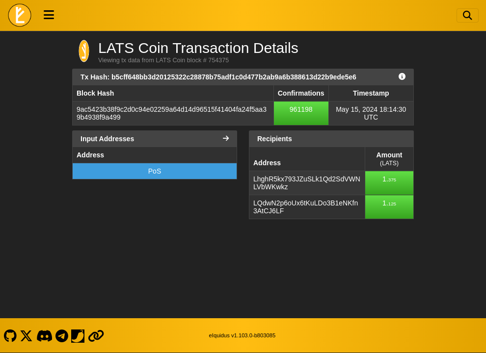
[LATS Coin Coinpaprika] (78, 335)
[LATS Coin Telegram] (62, 335)
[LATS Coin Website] (96, 335)
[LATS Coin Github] (10, 335)
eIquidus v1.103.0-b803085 (242, 335)
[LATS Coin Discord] (44, 335)
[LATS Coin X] (26, 335)
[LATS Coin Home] (19, 15)
